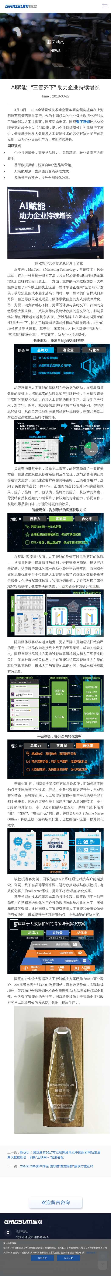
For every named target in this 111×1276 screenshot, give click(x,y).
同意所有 (68, 1258)
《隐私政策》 (91, 1252)
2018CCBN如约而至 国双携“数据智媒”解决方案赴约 (56, 1166)
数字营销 (83, 122)
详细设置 (42, 1258)
